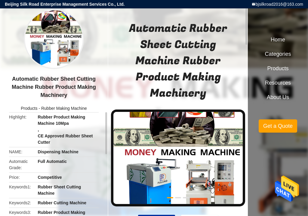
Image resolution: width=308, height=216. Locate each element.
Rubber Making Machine (64, 108)
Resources (278, 83)
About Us (278, 97)
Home (278, 40)
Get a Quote (278, 126)
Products (29, 108)
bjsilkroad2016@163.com (279, 4)
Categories (278, 54)
